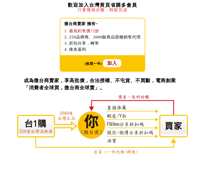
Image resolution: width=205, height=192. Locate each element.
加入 (112, 63)
